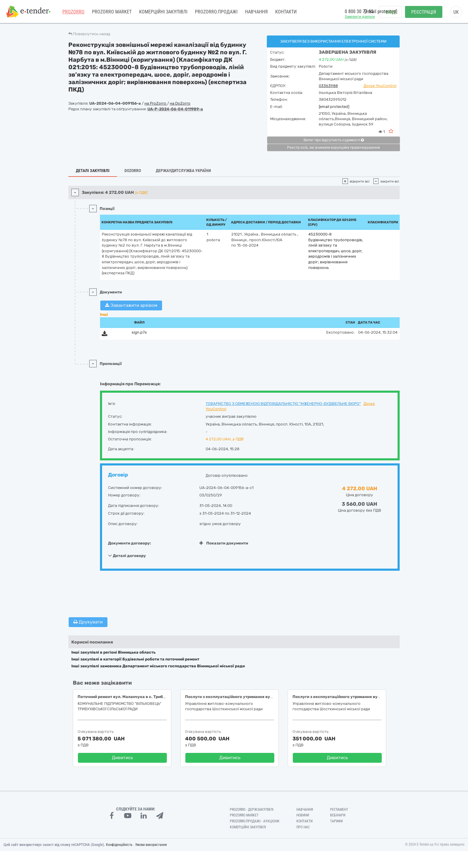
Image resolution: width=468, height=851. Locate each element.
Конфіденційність (119, 845)
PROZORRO (73, 12)
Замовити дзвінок (360, 16)
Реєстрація (423, 12)
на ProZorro (155, 103)
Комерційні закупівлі (163, 12)
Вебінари (337, 815)
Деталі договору (127, 555)
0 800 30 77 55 (359, 11)
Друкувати (88, 622)
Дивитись (122, 757)
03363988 (328, 85)
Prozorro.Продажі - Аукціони (254, 821)
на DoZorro (180, 103)
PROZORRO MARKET (112, 12)
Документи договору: (129, 543)
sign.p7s (139, 332)
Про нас (303, 827)
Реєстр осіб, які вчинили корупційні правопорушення (333, 148)
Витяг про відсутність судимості (334, 140)
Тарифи (336, 821)
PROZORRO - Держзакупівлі (251, 809)
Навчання (256, 12)
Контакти (286, 12)
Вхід (390, 12)
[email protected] (334, 106)
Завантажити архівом (131, 305)
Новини (302, 815)
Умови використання (151, 845)
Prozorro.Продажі (216, 12)
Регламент (339, 809)
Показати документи (223, 543)
